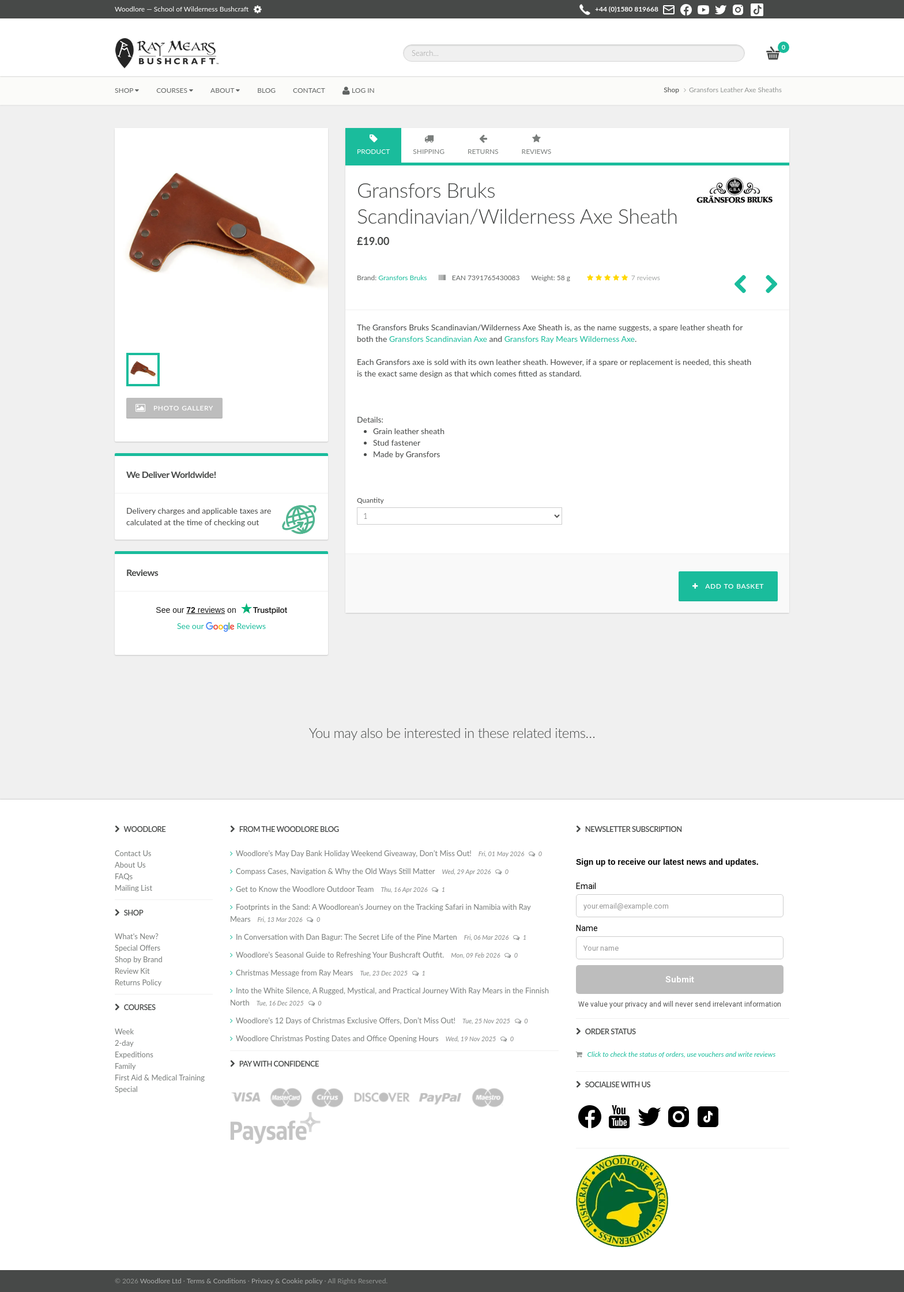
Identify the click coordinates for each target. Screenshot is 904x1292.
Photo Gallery (174, 408)
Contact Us (133, 853)
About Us (130, 864)
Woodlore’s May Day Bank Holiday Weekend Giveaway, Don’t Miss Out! (354, 853)
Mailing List (133, 887)
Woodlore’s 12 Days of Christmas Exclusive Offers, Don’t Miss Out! (345, 1020)
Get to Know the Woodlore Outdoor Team (305, 889)
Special (126, 1089)
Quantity (370, 500)
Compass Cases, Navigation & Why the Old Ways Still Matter (335, 871)
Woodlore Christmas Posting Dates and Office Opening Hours (337, 1038)
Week (124, 1031)
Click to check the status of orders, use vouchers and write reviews (681, 1054)
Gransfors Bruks (402, 277)
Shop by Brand (139, 959)
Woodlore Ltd (161, 1280)
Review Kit (132, 970)
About (225, 90)
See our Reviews (221, 626)
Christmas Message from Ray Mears (294, 972)
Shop (127, 90)
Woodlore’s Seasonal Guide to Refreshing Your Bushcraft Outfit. (340, 954)
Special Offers (137, 947)
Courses (174, 90)
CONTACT (309, 90)
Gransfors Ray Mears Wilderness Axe (569, 339)
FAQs (124, 876)
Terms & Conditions (216, 1280)
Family (125, 1066)
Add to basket (728, 586)
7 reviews (622, 277)
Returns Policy (138, 982)
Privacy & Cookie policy (286, 1280)
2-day (124, 1043)
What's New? (137, 936)
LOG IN (358, 90)
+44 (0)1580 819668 (626, 9)
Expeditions (134, 1054)
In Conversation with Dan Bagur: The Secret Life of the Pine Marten (346, 936)
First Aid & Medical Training (160, 1077)
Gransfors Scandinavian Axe (438, 339)
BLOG (266, 90)
